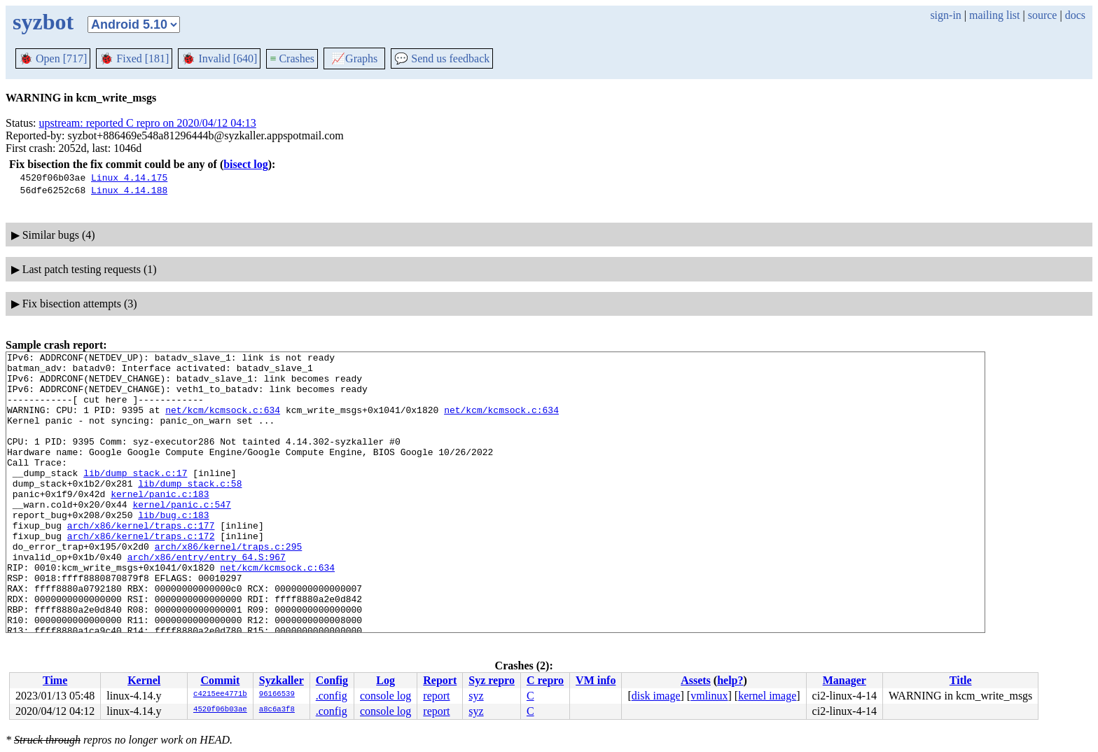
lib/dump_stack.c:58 (190, 510)
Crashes (292, 58)
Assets (696, 680)
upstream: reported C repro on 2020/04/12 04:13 (147, 123)
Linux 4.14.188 (129, 189)
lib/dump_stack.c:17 (135, 498)
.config (331, 696)
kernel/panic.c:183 (160, 523)
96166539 (277, 694)
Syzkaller (281, 680)
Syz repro (491, 680)
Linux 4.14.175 (129, 177)
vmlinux (709, 696)
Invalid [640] (219, 58)
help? (730, 680)
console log (385, 696)
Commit (219, 680)
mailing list (994, 15)
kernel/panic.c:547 (181, 535)
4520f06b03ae (220, 710)
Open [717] (53, 58)
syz (475, 696)
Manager (844, 680)
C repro (545, 680)
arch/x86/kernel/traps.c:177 (141, 561)
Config (332, 680)
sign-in (945, 15)
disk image (656, 696)
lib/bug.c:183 (173, 548)
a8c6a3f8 (277, 710)
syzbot (43, 21)
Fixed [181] (134, 58)
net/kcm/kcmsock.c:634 (222, 422)
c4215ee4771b (220, 694)
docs (1075, 15)
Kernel (143, 680)
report (436, 696)
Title (961, 680)
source (1042, 15)
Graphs (354, 58)
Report (440, 680)
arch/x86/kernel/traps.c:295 (229, 586)
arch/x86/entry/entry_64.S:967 (206, 598)
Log (385, 680)
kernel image (767, 696)
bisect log (245, 164)
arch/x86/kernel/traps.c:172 (141, 573)
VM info (596, 680)
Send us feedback (441, 58)
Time (55, 680)
